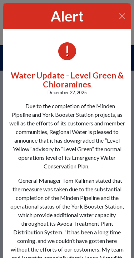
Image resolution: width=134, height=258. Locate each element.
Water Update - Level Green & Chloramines (67, 79)
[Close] (122, 16)
